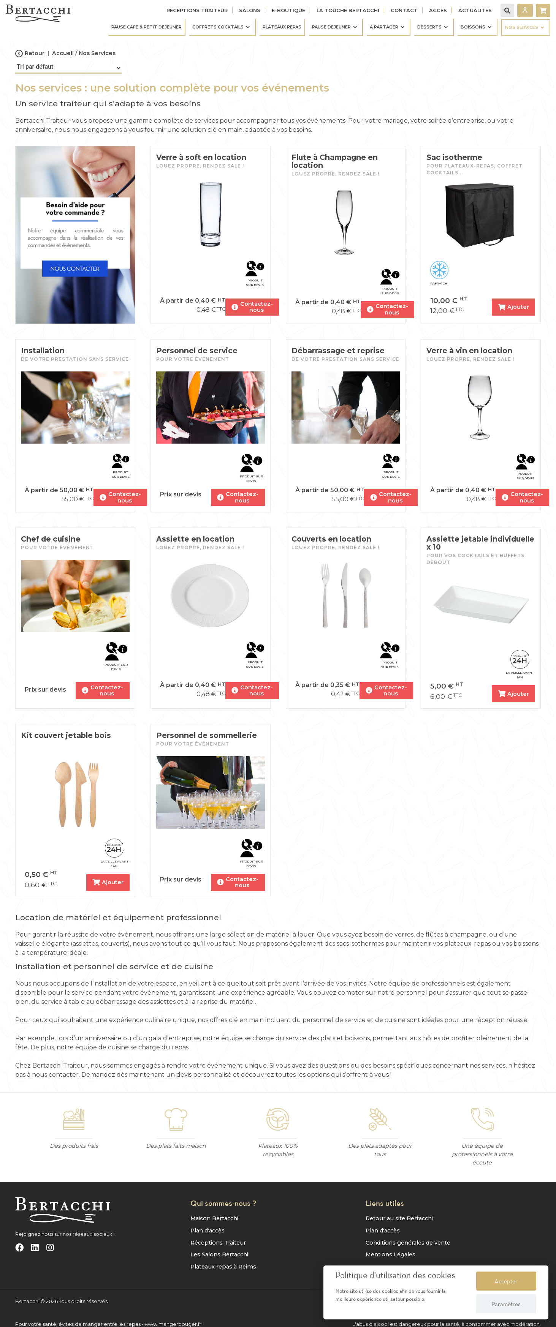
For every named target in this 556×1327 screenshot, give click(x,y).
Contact (404, 10)
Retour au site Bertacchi (399, 1216)
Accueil (63, 53)
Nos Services (97, 53)
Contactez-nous (253, 305)
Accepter (506, 1281)
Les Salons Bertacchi (219, 1253)
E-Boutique (288, 10)
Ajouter (512, 305)
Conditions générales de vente (408, 1240)
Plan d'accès (207, 1229)
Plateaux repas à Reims (223, 1264)
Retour (29, 53)
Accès (438, 10)
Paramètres (506, 1304)
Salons (249, 10)
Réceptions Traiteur (197, 10)
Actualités (475, 10)
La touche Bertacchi (348, 10)
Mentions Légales (390, 1253)
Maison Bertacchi (214, 1216)
